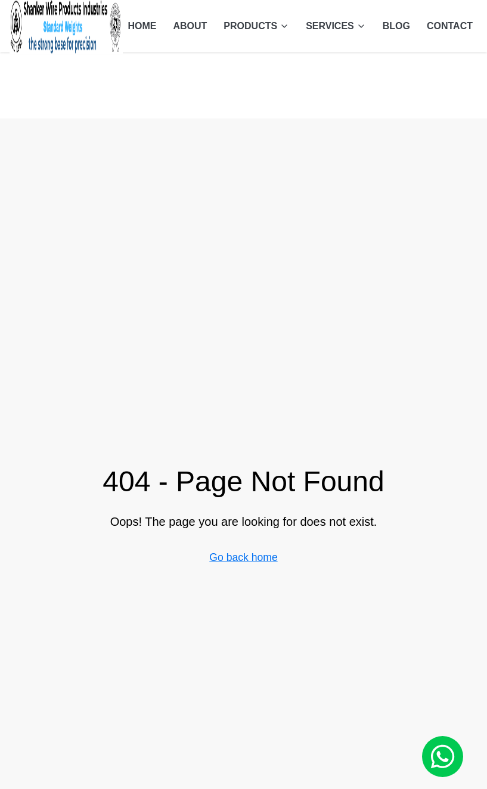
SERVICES (336, 26)
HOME (142, 26)
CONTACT (450, 26)
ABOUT (190, 26)
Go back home (243, 557)
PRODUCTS (256, 26)
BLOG (396, 26)
